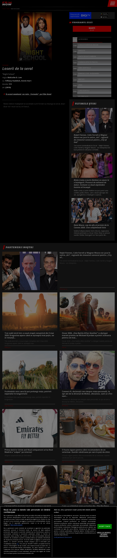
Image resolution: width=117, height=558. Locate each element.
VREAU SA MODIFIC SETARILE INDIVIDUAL (104, 534)
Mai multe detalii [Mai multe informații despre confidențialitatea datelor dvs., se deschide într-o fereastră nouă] (17, 525)
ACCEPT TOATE (104, 526)
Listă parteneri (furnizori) (63, 537)
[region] (58, 532)
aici (18, 544)
